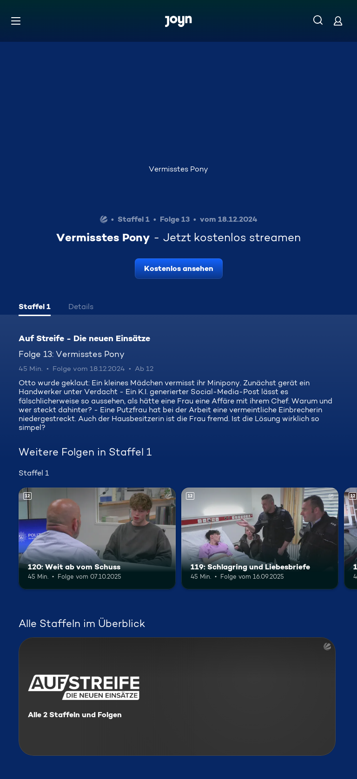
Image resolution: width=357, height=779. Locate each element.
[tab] (35, 307)
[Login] (337, 21)
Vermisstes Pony (178, 169)
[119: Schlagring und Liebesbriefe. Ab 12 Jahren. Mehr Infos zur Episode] (259, 539)
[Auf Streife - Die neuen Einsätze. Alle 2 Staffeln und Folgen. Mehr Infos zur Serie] (177, 696)
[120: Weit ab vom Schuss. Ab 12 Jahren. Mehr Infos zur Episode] (97, 539)
